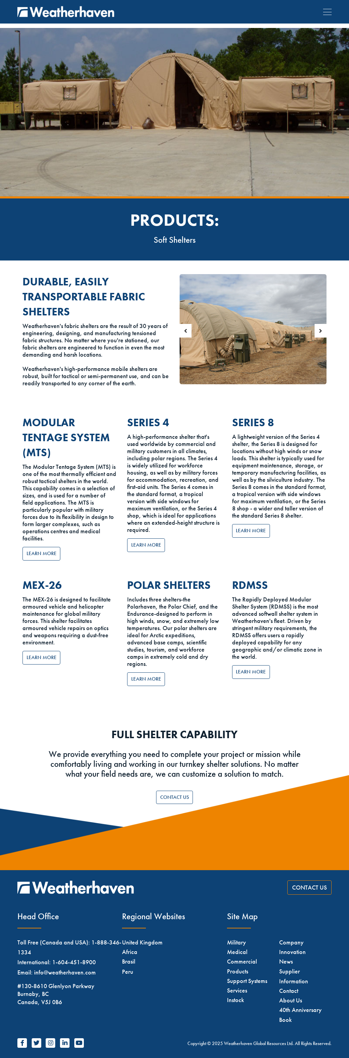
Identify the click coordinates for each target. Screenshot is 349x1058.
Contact (288, 991)
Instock (235, 1000)
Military (236, 942)
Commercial (242, 961)
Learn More (42, 553)
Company (291, 942)
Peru (127, 971)
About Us (290, 1000)
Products (237, 971)
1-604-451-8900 (74, 962)
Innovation (292, 952)
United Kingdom (142, 942)
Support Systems (247, 981)
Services (237, 990)
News (286, 961)
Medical (237, 952)
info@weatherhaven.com (65, 972)
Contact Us (174, 797)
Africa (129, 952)
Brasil (128, 961)
